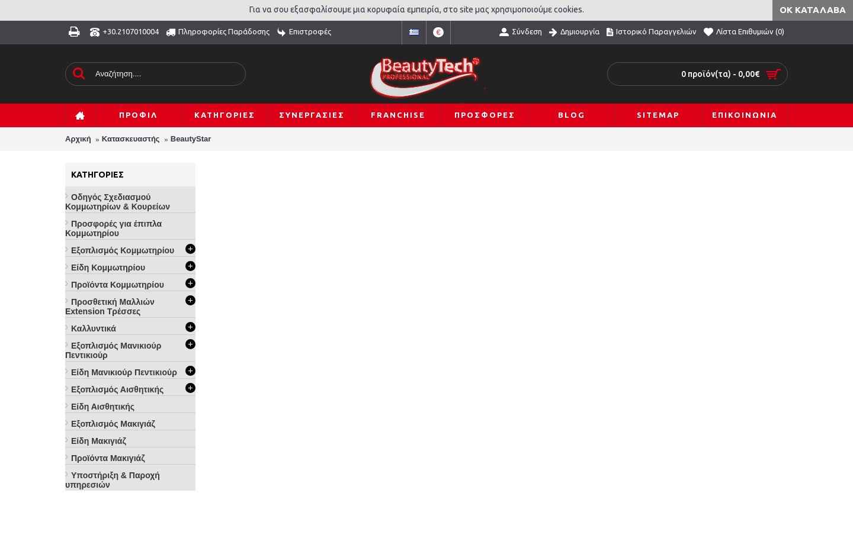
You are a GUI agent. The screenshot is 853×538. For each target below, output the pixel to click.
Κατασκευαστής (131, 138)
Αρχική (78, 138)
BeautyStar (191, 138)
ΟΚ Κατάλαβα (813, 10)
